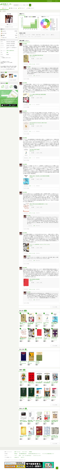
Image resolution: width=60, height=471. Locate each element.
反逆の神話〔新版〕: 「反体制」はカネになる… (31, 383)
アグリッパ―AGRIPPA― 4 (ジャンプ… (31, 339)
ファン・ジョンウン (46, 437)
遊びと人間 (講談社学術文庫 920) (36, 55)
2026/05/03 (38, 289)
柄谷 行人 (52, 34)
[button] (30, 5)
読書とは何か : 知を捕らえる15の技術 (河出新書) (39, 175)
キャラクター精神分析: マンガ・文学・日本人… (54, 383)
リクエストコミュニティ (37, 455)
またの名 (25, 43)
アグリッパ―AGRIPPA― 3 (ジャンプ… (47, 339)
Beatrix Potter (38, 34)
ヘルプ (15, 455)
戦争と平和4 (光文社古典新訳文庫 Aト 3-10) (38, 204)
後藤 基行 (52, 422)
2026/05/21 (38, 131)
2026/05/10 (38, 253)
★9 (30, 289)
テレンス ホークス (23, 36)
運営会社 (15, 453)
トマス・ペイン (30, 36)
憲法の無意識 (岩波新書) (35, 279)
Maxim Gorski (30, 363)
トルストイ (48, 34)
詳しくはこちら (5, 95)
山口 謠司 (45, 422)
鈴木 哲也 (29, 437)
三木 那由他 (37, 422)
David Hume (37, 363)
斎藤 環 (52, 383)
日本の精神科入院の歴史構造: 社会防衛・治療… (54, 421)
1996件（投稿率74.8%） (10, 50)
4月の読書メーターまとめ (9, 26)
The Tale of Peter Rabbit (34, 149)
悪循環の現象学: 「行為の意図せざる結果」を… (31, 421)
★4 (34, 75)
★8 (30, 64)
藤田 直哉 (21, 34)
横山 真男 (37, 437)
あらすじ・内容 (39, 58)
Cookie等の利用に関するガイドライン (34, 453)
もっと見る (45, 29)
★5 (34, 225)
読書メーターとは (17, 451)
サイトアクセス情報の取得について (48, 453)
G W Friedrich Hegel (23, 363)
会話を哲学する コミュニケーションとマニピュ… (39, 421)
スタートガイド (24, 451)
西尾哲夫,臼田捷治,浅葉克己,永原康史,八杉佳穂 (55, 437)
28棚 (7, 52)
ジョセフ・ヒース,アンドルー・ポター (31, 383)
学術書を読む (30, 435)
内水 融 (43, 34)
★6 (30, 104)
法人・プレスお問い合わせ (27, 455)
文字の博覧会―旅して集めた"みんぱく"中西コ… (54, 436)
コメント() (33, 64)
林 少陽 (21, 422)
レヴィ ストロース (38, 36)
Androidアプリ (16, 457)
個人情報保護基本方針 (22, 453)
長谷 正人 (29, 422)
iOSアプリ (22, 457)
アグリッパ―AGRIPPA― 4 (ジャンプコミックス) (40, 244)
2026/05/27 (38, 64)
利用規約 (30, 451)
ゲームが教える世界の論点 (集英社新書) (38, 94)
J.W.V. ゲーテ (22, 383)
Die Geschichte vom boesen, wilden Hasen (38, 122)
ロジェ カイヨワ (27, 34)
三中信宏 (33, 34)
